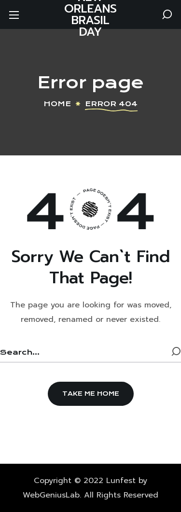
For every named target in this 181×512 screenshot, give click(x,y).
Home (57, 103)
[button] (167, 14)
